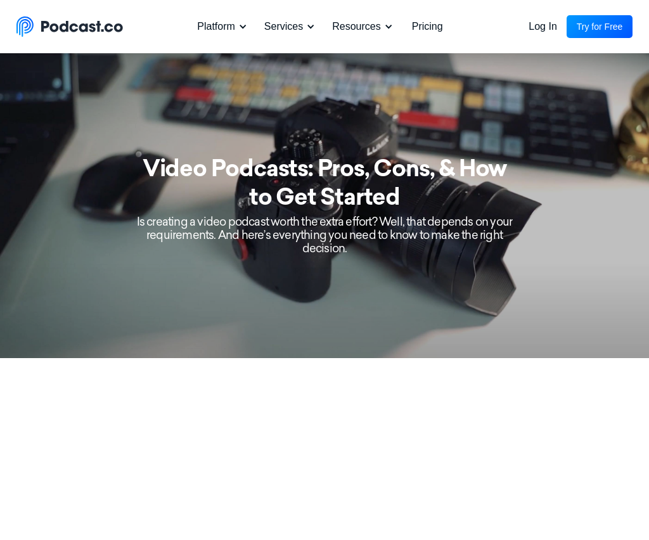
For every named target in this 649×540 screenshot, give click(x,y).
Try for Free (600, 27)
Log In (542, 26)
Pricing (427, 26)
